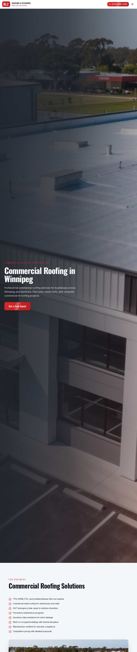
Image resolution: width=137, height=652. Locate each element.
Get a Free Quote (17, 306)
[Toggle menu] (132, 4)
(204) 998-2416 (118, 4)
